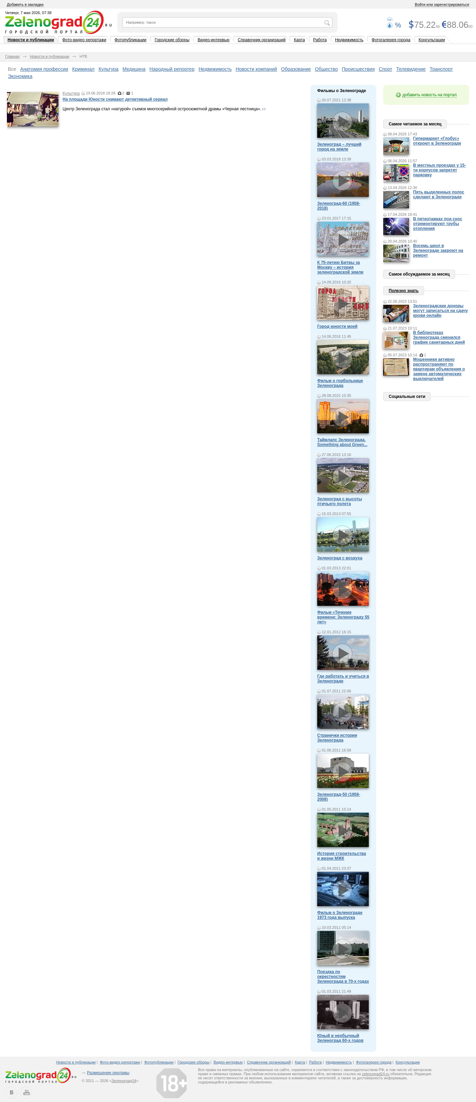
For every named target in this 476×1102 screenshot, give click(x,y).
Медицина (134, 69)
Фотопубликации (130, 39)
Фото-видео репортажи (84, 39)
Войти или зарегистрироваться (442, 4)
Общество (326, 69)
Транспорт (441, 69)
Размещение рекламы (108, 1072)
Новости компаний (256, 69)
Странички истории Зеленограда (337, 738)
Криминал (83, 69)
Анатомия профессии (44, 69)
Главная (12, 56)
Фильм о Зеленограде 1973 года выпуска (340, 915)
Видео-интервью (214, 39)
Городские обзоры (172, 39)
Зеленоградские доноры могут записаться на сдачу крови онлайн (440, 310)
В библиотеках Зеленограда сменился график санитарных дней (439, 337)
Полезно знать (404, 290)
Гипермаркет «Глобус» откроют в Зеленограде (437, 141)
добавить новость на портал (429, 94)
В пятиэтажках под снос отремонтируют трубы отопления (437, 223)
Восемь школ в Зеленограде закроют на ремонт (438, 250)
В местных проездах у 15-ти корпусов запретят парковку (439, 170)
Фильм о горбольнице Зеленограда (340, 383)
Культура (109, 69)
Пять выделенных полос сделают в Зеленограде (438, 194)
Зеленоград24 (123, 1081)
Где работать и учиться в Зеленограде (343, 678)
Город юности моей (337, 326)
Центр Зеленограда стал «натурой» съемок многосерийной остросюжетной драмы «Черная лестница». (162, 109)
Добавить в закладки (25, 4)
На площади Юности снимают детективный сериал (115, 99)
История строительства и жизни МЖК (341, 856)
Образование (296, 69)
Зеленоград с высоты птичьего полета (339, 501)
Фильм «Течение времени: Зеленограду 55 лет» (343, 617)
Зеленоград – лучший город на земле (339, 147)
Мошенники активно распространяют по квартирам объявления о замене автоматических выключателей (439, 369)
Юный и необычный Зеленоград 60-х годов (340, 1038)
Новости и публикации (31, 39)
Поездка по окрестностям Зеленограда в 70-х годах (343, 976)
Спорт (385, 69)
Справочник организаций (262, 39)
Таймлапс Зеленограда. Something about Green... (342, 442)
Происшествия (358, 69)
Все (12, 69)
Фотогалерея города (391, 39)
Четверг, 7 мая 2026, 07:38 (28, 13)
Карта (299, 39)
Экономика (20, 76)
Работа (320, 39)
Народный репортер (172, 69)
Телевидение (411, 69)
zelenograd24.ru (375, 1074)
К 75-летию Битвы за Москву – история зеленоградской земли (340, 267)
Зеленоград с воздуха (339, 558)
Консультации (432, 39)
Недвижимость (349, 39)
